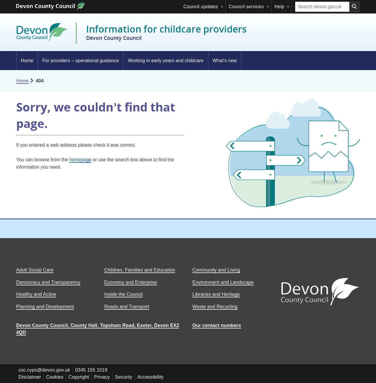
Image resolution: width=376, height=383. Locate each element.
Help (279, 6)
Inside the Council (123, 294)
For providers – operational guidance (80, 60)
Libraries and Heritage (216, 294)
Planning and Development (45, 306)
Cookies (54, 376)
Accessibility (150, 376)
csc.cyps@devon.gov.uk (44, 369)
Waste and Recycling (215, 306)
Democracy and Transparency (48, 282)
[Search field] (322, 6)
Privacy (102, 376)
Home (27, 60)
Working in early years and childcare (166, 60)
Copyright (78, 376)
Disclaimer (30, 376)
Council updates (200, 6)
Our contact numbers (216, 325)
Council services (246, 6)
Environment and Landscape (223, 282)
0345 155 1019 (91, 369)
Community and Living (216, 269)
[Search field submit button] (355, 6)
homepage (80, 159)
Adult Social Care (34, 269)
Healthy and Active (36, 294)
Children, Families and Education (139, 269)
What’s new (224, 60)
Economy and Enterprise (130, 282)
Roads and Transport (126, 306)
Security (123, 376)
